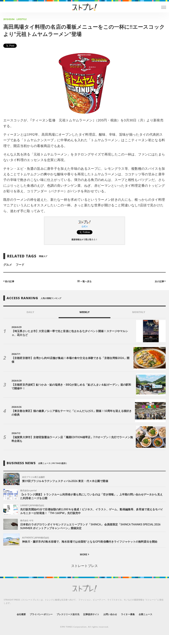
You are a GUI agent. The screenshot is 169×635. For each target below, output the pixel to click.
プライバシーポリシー (41, 614)
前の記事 (8, 281)
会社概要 (21, 614)
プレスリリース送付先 (68, 614)
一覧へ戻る (84, 281)
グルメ (7, 264)
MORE (84, 554)
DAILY (30, 312)
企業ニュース (145, 614)
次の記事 (160, 281)
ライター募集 (128, 614)
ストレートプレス (84, 566)
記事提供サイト (91, 614)
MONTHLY (138, 312)
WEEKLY (84, 312)
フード (20, 264)
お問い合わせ (110, 614)
